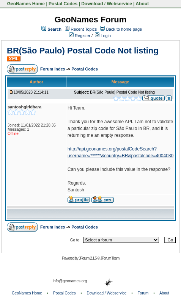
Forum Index (53, 69)
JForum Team (109, 258)
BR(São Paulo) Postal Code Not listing (83, 50)
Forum (143, 293)
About (142, 3)
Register (79, 35)
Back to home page (124, 29)
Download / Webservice (106, 3)
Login (103, 35)
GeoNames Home (25, 3)
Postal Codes (63, 3)
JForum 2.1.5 (88, 258)
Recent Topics (84, 29)
